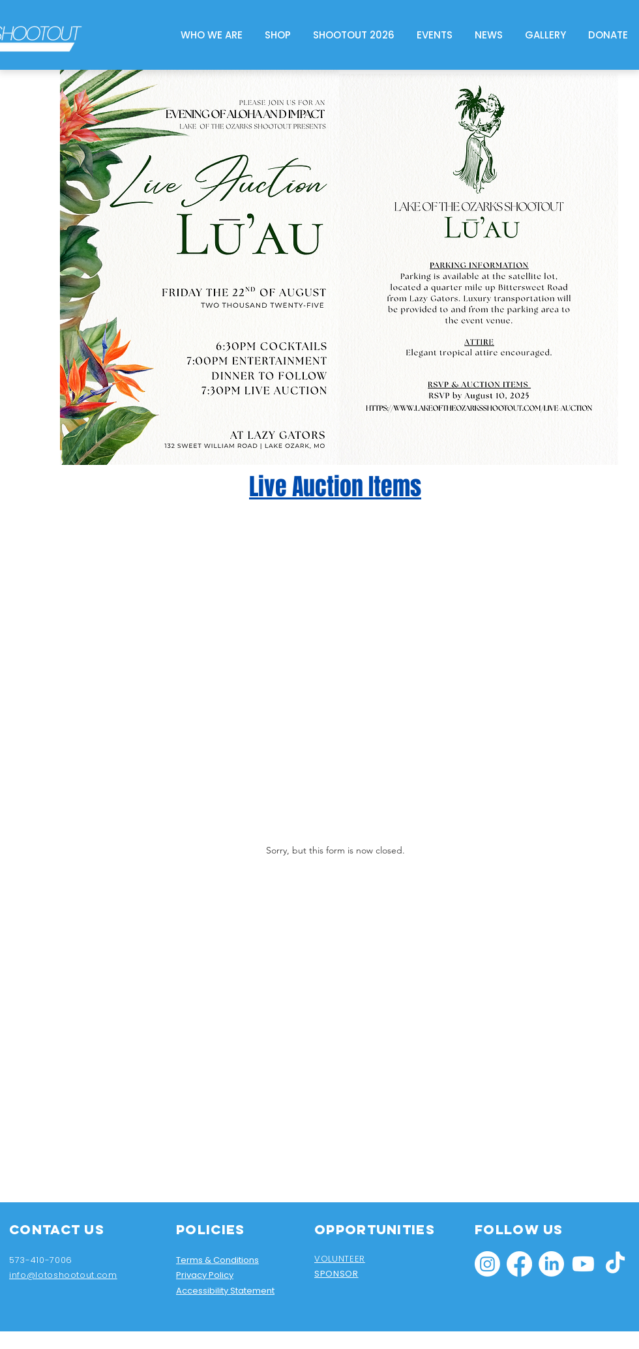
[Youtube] (583, 1264)
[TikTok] (615, 1264)
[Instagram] (487, 1264)
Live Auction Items (335, 486)
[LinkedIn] (551, 1264)
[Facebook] (519, 1264)
